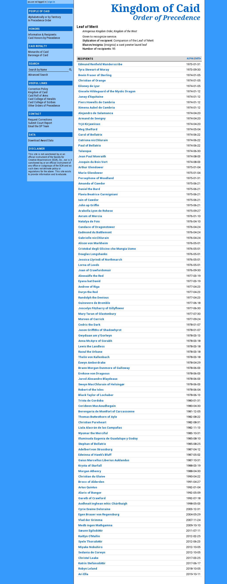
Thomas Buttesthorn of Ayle (97, 416)
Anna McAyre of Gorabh (95, 340)
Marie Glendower (90, 172)
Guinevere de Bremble (94, 303)
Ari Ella (83, 574)
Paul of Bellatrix (89, 145)
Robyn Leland (87, 568)
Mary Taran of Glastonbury (97, 313)
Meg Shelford (87, 129)
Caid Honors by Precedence (44, 38)
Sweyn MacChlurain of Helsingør (101, 384)
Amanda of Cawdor (91, 183)
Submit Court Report (40, 123)
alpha (190, 58)
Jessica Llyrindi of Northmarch (100, 259)
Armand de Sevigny (92, 118)
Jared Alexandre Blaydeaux (97, 378)
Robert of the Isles (91, 389)
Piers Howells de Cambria (96, 102)
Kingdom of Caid (37, 92)
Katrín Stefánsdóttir (92, 563)
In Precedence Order (39, 20)
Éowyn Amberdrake (92, 362)
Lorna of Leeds (88, 265)
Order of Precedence (166, 17)
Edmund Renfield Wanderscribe (100, 64)
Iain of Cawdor (88, 200)
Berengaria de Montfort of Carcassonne (106, 411)
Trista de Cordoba (91, 400)
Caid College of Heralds (42, 99)
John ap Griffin (88, 205)
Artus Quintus (87, 487)
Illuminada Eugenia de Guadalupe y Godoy (108, 438)
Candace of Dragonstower (96, 227)
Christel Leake (88, 558)
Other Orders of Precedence (44, 105)
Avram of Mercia (90, 216)
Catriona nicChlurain (93, 140)
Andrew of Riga (89, 286)
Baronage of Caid (38, 55)
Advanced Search (38, 74)
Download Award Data (40, 140)
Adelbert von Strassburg (95, 449)
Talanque (84, 151)
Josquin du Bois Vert (92, 162)
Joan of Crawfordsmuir (94, 270)
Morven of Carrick (91, 319)
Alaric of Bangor (90, 492)
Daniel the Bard (89, 189)
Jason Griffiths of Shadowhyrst (99, 330)
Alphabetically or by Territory (44, 17)
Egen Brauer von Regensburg (98, 514)
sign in (51, 2)
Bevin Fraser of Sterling (95, 75)
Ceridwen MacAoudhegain (97, 406)
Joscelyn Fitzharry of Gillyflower (101, 308)
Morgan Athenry (89, 471)
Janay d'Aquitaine (90, 96)
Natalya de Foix (89, 221)
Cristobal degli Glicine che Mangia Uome (107, 248)
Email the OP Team (38, 126)
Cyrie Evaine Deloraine (94, 509)
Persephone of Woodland (96, 178)
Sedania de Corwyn (91, 552)
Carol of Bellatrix (90, 134)
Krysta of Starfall (90, 465)
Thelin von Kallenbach (94, 357)
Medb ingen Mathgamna (95, 525)
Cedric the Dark (89, 324)
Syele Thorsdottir (90, 541)
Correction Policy (38, 89)
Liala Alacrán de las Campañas (100, 427)
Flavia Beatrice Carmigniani (98, 194)
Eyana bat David (89, 281)
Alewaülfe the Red (91, 275)
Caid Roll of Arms (38, 95)
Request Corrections (40, 119)
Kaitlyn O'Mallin (89, 536)
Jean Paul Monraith (92, 156)
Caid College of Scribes (41, 102)
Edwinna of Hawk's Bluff (95, 454)
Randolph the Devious (93, 297)
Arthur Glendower (91, 167)
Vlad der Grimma (90, 520)
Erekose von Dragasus (94, 373)
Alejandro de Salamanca (95, 113)
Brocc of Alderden (91, 481)
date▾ (198, 58)
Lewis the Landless (91, 346)
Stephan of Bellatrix (92, 443)
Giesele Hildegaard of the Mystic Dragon (106, 91)
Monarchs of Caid (38, 51)
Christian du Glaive (91, 476)
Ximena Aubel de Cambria (96, 107)
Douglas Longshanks (92, 254)
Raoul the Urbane (90, 351)
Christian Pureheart (92, 422)
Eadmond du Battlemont (95, 232)
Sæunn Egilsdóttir (90, 530)
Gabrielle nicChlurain (93, 238)
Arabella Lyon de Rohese (95, 210)
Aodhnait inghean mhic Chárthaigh (102, 503)
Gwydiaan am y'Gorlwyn (95, 335)
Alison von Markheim (93, 243)
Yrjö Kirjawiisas (89, 124)
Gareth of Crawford (92, 498)
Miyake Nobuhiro (90, 547)
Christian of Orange (92, 80)
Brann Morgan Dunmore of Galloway (104, 368)
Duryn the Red (88, 292)
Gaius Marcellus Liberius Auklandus (103, 460)
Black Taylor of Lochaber (96, 395)
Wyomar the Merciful (93, 433)
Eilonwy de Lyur (89, 86)
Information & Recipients (42, 34)
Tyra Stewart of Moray (93, 69)
